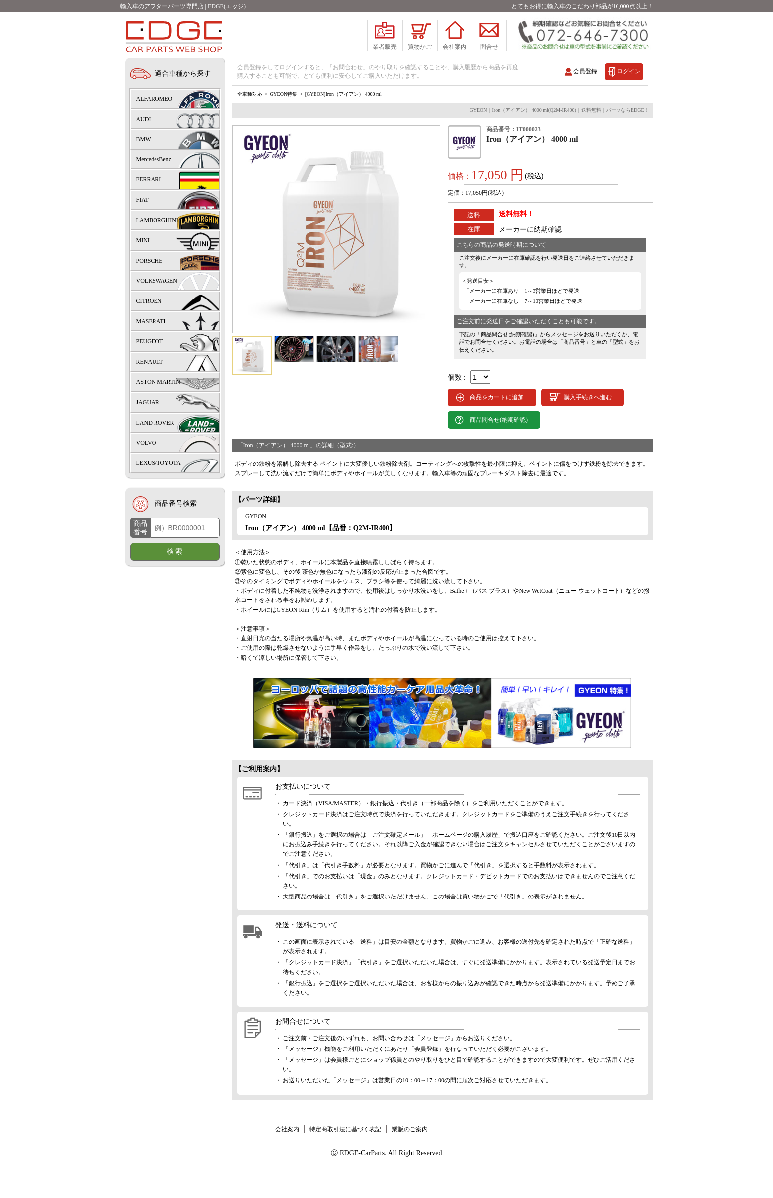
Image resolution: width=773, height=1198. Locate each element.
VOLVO (146, 442)
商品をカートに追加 (497, 427)
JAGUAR (147, 402)
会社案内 (287, 1159)
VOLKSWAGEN (156, 280)
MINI (143, 240)
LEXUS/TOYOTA (158, 462)
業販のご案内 (410, 1159)
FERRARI (148, 179)
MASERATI (151, 321)
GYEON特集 (283, 124)
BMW (143, 139)
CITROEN (149, 301)
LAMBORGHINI (157, 220)
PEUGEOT (149, 341)
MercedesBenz (153, 159)
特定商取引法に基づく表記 (345, 1159)
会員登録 (585, 71)
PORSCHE (149, 260)
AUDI (143, 119)
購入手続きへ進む (588, 427)
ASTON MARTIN (158, 381)
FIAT (142, 199)
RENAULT (149, 361)
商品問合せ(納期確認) (499, 449)
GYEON (255, 546)
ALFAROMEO (154, 98)
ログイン (629, 71)
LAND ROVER (155, 422)
